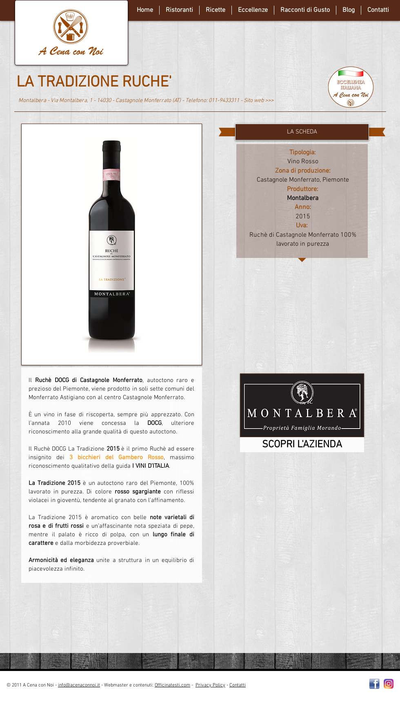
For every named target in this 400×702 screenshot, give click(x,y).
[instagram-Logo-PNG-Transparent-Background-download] (388, 683)
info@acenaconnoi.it (79, 685)
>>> (269, 100)
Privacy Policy (210, 685)
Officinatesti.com (172, 685)
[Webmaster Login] (316, 688)
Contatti (237, 685)
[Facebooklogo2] (374, 683)
